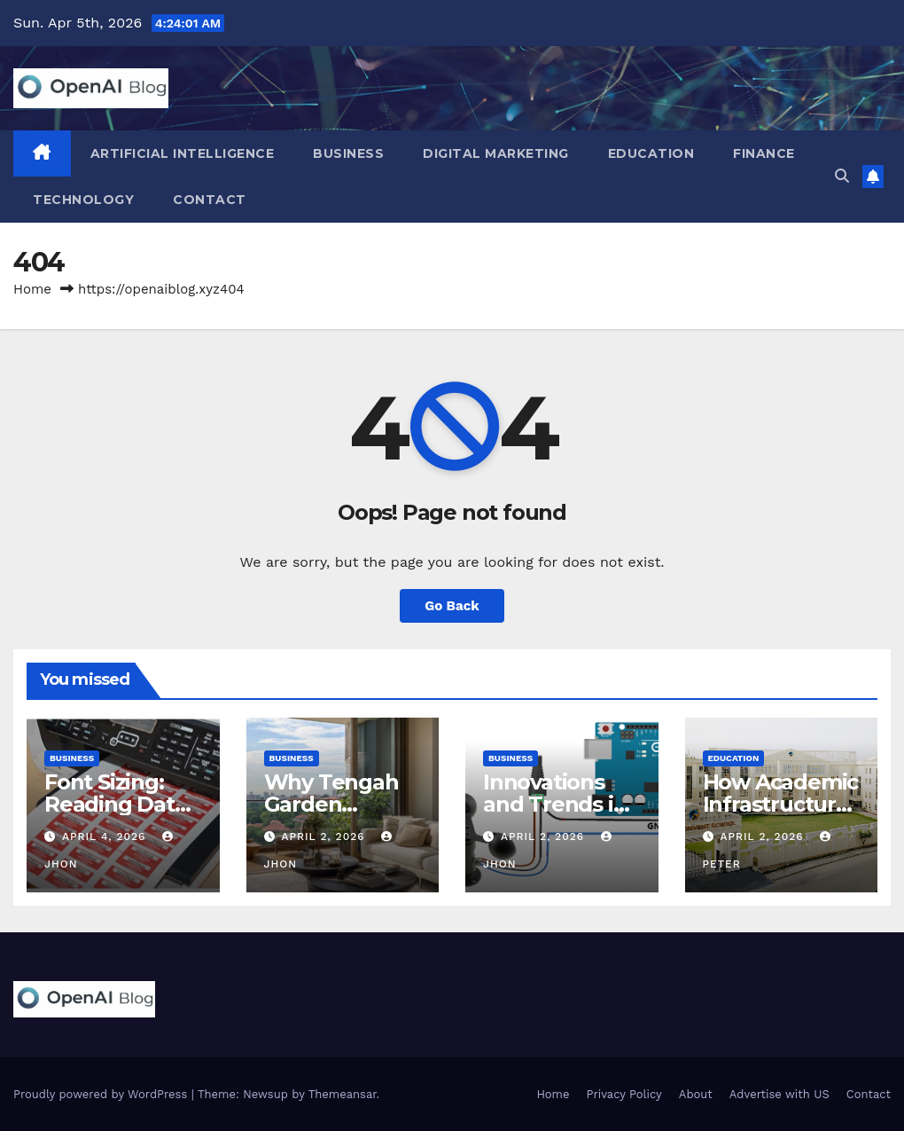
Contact (209, 200)
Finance (764, 153)
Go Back (452, 606)
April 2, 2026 (325, 836)
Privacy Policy (624, 1094)
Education (651, 153)
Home (32, 289)
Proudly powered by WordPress (102, 1094)
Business (348, 153)
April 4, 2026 (106, 836)
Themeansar (342, 1094)
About (696, 1094)
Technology (83, 200)
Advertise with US (779, 1094)
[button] (842, 176)
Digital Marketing (496, 153)
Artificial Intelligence (182, 153)
